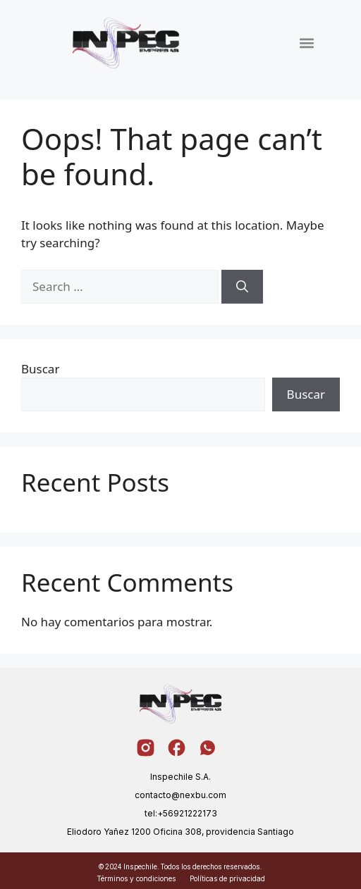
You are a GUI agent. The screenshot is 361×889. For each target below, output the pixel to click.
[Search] (242, 287)
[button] (307, 42)
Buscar (40, 369)
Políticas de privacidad (227, 878)
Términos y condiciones (136, 878)
